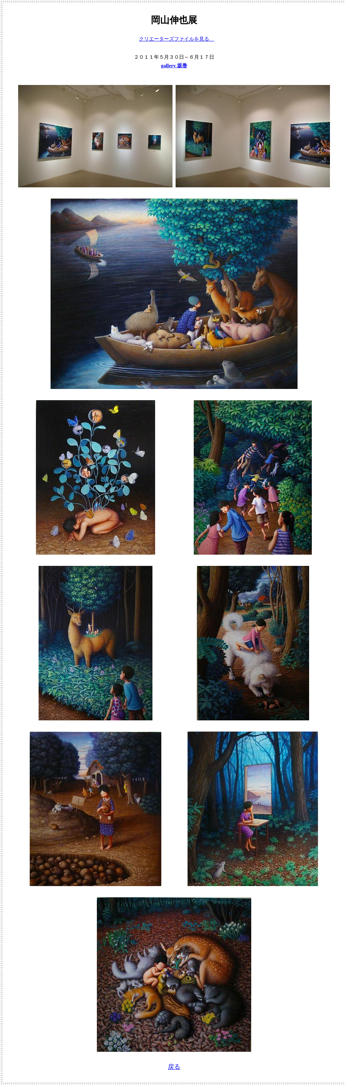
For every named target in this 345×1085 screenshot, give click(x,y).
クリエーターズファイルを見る (176, 39)
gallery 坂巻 (174, 65)
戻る (174, 1066)
